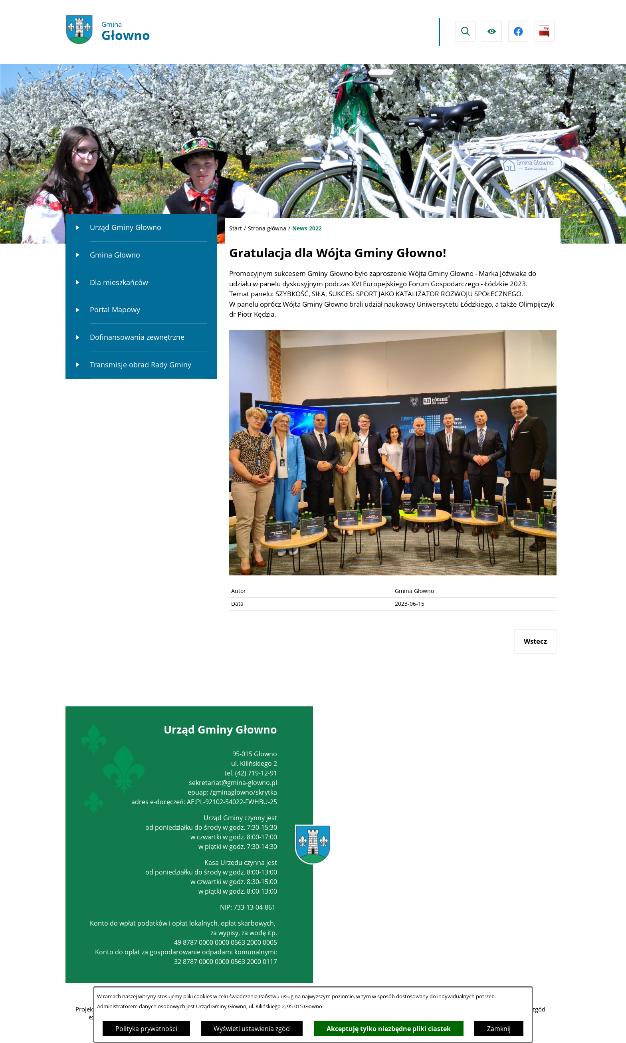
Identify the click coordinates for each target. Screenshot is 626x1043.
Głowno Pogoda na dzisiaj (360, 32)
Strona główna (267, 228)
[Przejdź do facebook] (518, 32)
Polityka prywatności (146, 1028)
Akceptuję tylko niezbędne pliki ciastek (389, 1028)
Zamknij (499, 1028)
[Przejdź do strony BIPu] (545, 32)
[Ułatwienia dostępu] (492, 32)
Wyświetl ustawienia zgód (252, 1028)
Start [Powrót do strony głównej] (235, 228)
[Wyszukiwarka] (465, 32)
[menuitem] (141, 228)
